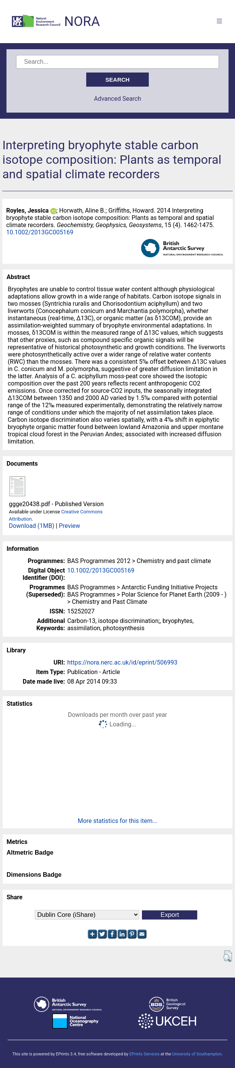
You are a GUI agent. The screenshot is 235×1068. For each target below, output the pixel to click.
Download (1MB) (31, 525)
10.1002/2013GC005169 (39, 232)
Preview (69, 525)
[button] (227, 956)
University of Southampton (197, 1054)
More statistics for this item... (118, 820)
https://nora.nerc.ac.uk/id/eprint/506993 (122, 662)
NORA (82, 21)
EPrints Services (144, 1054)
